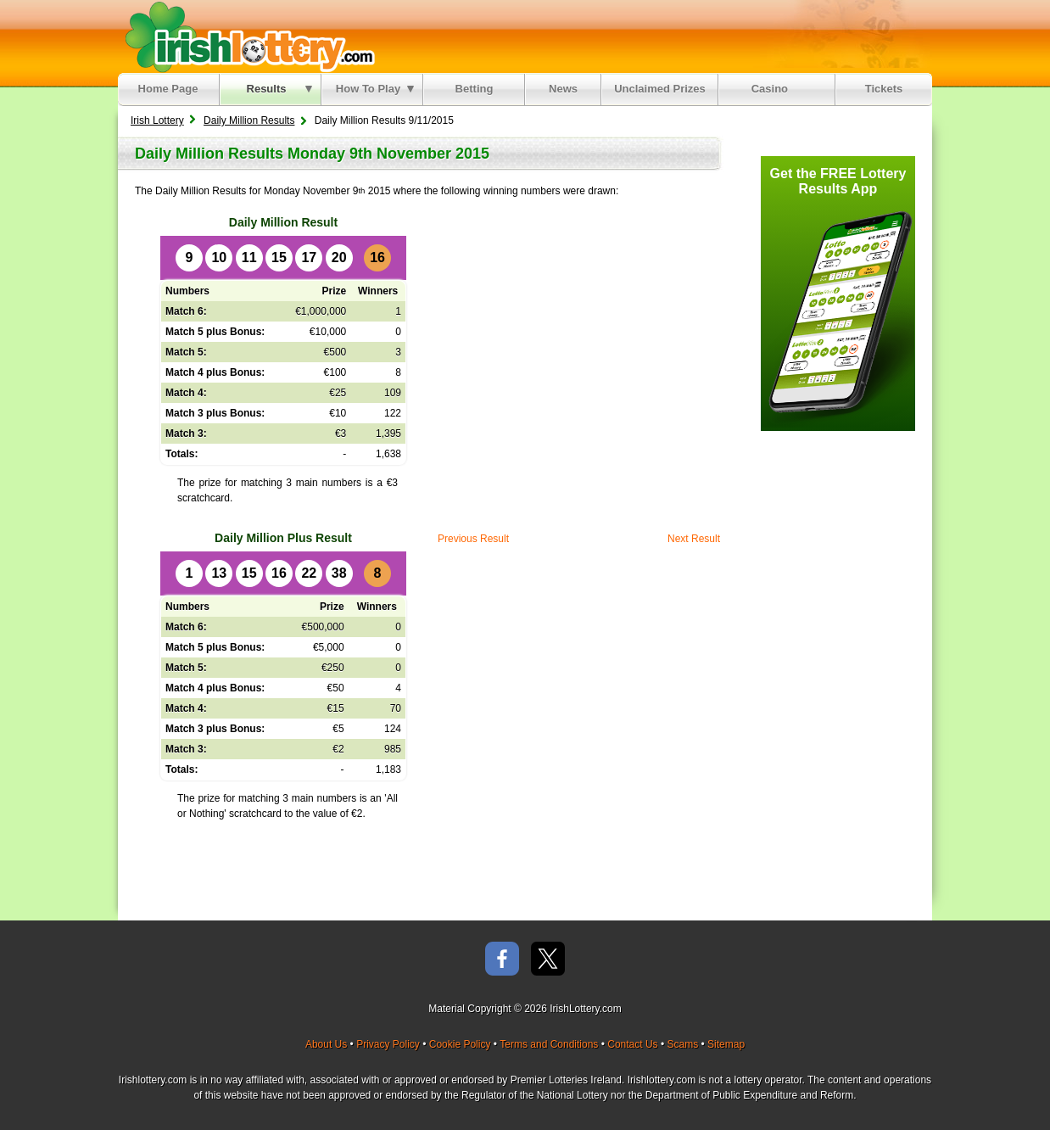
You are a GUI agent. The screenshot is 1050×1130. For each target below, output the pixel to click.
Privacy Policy (388, 1044)
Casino (773, 88)
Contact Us (632, 1044)
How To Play (375, 88)
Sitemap (726, 1044)
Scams (682, 1044)
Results (279, 88)
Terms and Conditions (549, 1044)
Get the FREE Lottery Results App (838, 181)
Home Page (168, 88)
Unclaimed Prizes (660, 88)
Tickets (884, 88)
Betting (474, 88)
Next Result (693, 539)
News (563, 88)
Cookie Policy (460, 1044)
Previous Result (473, 539)
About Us (326, 1044)
